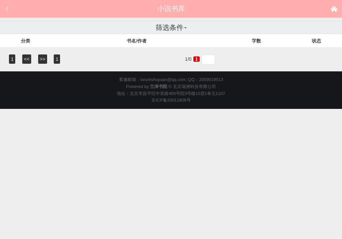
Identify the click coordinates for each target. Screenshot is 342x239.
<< (26, 59)
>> (42, 59)
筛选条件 (171, 27)
